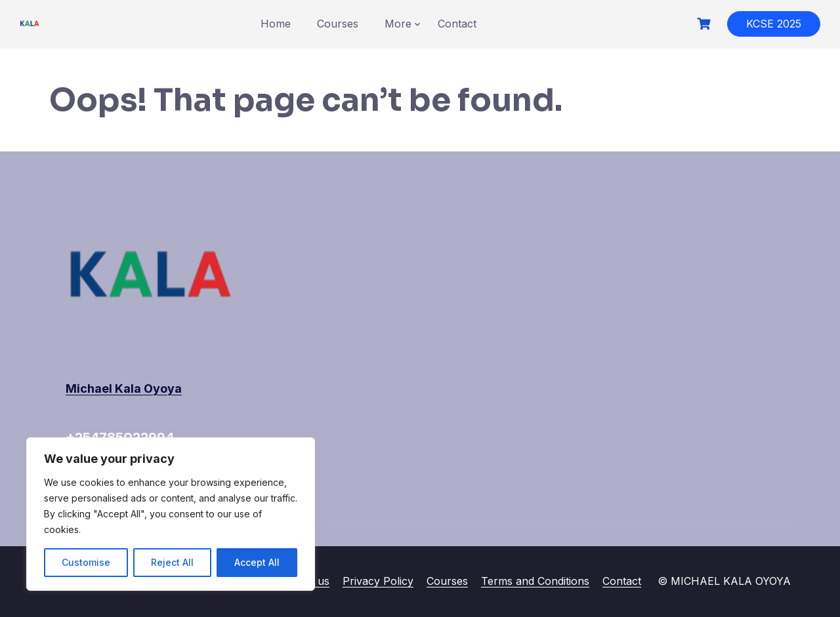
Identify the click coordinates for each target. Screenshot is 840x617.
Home (276, 23)
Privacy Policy (378, 580)
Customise (86, 562)
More (398, 23)
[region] (170, 514)
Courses (337, 23)
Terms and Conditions (535, 580)
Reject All (172, 562)
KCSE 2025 (773, 23)
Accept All (257, 562)
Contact (457, 23)
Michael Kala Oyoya (124, 388)
